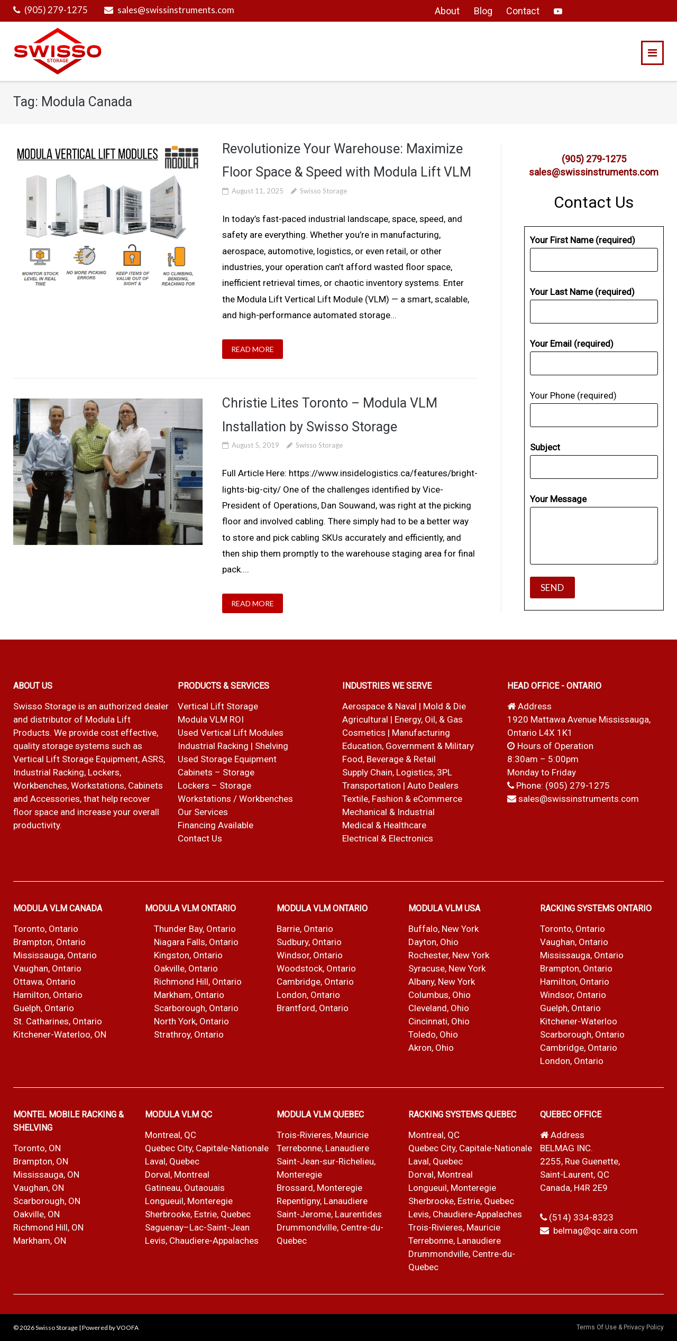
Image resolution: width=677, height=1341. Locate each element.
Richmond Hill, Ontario (198, 981)
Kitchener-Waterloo (578, 1021)
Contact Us (200, 838)
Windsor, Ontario (310, 955)
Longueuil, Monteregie (189, 1201)
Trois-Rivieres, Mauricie (323, 1135)
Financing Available (215, 825)
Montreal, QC (170, 1135)
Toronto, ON (37, 1148)
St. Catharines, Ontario (57, 1021)
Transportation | (374, 785)
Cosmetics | (366, 732)
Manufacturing (421, 732)
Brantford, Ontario (313, 1008)
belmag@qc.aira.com (595, 1230)
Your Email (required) (594, 356)
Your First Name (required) (594, 253)
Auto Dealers (433, 785)
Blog (483, 10)
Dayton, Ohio (433, 942)
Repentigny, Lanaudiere (322, 1201)
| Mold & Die (442, 706)
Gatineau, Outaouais (185, 1187)
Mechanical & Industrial (389, 812)
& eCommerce (433, 798)
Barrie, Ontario (305, 928)
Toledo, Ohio (433, 1034)
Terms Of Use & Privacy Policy (620, 1327)
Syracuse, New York (447, 968)
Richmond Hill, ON (48, 1227)
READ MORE (252, 349)
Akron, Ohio (431, 1047)
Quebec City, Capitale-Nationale (207, 1148)
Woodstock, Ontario (316, 968)
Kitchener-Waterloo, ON (59, 1034)
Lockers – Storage (214, 785)
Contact (522, 10)
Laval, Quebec (172, 1161)
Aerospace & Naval (380, 706)
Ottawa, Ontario (44, 981)
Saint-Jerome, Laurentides (329, 1214)
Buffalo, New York (443, 928)
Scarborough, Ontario (196, 1008)
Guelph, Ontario (43, 1008)
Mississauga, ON (46, 1174)
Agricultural (366, 719)
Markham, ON (39, 1240)
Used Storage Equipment (227, 759)
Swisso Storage (323, 191)
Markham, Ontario (189, 994)
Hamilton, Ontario (48, 994)
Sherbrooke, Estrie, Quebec (198, 1214)
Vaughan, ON (38, 1187)
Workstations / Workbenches (235, 798)
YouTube (558, 11)
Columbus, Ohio (439, 994)
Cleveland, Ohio (438, 1008)
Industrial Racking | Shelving (233, 746)
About (447, 10)
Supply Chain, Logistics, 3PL (397, 772)
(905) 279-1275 (56, 9)
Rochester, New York (448, 955)
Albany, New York (441, 981)
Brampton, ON (40, 1161)
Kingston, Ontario (188, 955)
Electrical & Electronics (387, 838)
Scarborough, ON (46, 1201)
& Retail (421, 759)
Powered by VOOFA (110, 1327)
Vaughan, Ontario (47, 968)
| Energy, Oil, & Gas (426, 719)
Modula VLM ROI (211, 719)
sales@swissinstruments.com (175, 9)
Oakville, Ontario (186, 968)
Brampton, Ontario (49, 942)
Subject (594, 460)
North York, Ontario (191, 1021)
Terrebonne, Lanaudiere (323, 1148)
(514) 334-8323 (581, 1217)
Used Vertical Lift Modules (230, 732)
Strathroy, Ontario (189, 1034)
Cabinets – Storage (216, 772)
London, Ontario (308, 994)
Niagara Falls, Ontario (196, 942)
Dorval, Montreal (177, 1174)
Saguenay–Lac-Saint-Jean (197, 1227)
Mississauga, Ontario (55, 955)
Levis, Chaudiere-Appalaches (202, 1240)
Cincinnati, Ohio (439, 1021)
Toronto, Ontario (45, 928)
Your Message (594, 529)
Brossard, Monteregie (319, 1187)
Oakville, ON (36, 1214)
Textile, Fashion (372, 798)
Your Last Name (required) (594, 304)
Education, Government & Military (408, 746)
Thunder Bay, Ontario (195, 928)
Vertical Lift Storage (218, 706)
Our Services (203, 812)
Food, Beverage (373, 759)
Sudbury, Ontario (309, 942)
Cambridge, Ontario (315, 981)
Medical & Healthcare (384, 825)
